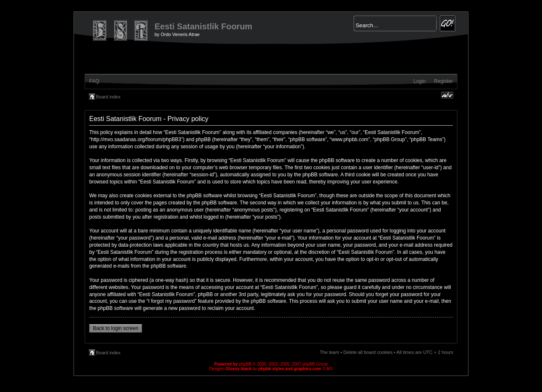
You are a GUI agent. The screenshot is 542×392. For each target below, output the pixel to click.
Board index (108, 96)
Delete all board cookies (367, 352)
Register (443, 81)
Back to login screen (115, 328)
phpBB (245, 364)
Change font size (447, 95)
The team (329, 352)
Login (419, 81)
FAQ (94, 81)
